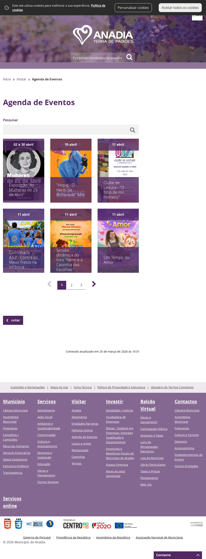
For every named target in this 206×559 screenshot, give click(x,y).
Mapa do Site (59, 387)
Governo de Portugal (37, 537)
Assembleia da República (113, 537)
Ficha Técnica (83, 387)
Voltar (15, 320)
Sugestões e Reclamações (27, 387)
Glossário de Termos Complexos (172, 387)
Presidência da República (73, 537)
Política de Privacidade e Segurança (121, 387)
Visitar (21, 79)
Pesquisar (10, 120)
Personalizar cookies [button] (133, 7)
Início (7, 79)
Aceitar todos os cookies (180, 7)
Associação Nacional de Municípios (159, 537)
